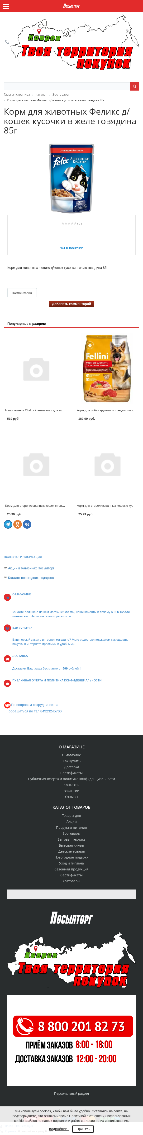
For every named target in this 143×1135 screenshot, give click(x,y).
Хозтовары (71, 881)
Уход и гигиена (71, 863)
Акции (72, 821)
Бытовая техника (71, 839)
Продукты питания (71, 827)
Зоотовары (72, 833)
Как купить (72, 761)
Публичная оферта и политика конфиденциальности (71, 779)
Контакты (71, 784)
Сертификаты (71, 773)
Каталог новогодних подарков (31, 578)
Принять (83, 1129)
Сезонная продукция (71, 869)
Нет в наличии (71, 248)
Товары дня (71, 815)
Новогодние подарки (71, 857)
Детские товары (71, 851)
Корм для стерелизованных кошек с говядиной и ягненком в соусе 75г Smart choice (64, 505)
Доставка (71, 767)
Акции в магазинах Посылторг (31, 568)
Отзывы (71, 796)
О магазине (71, 755)
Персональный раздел (71, 1093)
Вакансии (71, 790)
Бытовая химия (71, 845)
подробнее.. (59, 1129)
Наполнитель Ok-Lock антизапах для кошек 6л (38, 410)
